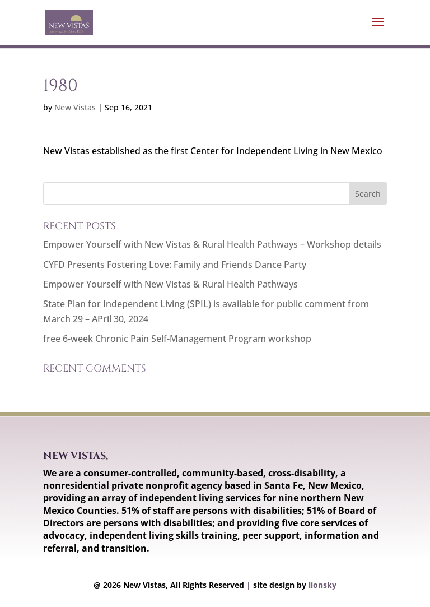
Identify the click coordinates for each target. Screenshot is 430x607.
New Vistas (75, 107)
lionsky (322, 585)
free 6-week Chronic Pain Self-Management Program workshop (177, 338)
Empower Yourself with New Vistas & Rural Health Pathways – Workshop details (212, 244)
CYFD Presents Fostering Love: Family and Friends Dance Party (174, 264)
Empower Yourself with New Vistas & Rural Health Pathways (170, 284)
